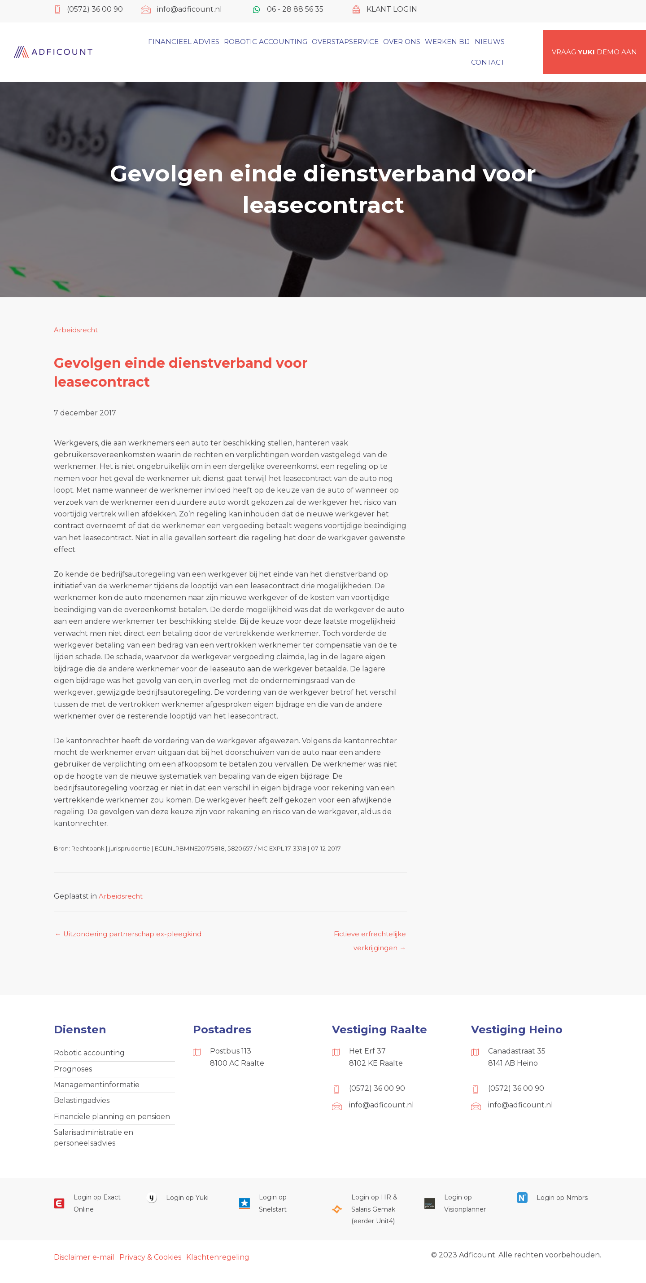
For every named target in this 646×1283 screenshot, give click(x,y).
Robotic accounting (89, 1055)
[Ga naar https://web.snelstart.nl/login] (276, 1212)
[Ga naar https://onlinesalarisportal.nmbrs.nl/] (554, 1206)
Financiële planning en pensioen (112, 1123)
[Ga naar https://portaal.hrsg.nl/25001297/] (369, 1218)
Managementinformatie (97, 1089)
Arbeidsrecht (77, 330)
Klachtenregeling (217, 1266)
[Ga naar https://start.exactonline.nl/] (91, 1212)
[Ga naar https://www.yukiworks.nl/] (183, 1206)
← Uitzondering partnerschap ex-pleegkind (133, 934)
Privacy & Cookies (150, 1266)
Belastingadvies (81, 1106)
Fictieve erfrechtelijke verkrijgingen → (367, 937)
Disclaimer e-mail (84, 1266)
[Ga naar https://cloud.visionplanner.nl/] (461, 1212)
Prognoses (73, 1072)
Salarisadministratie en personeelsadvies (93, 1145)
